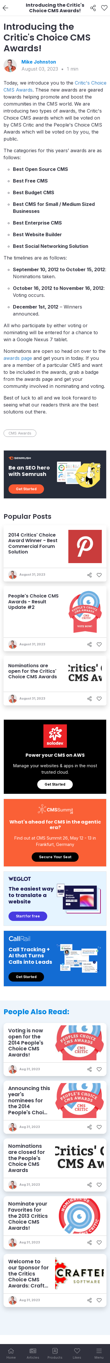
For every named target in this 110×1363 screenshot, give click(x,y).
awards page (18, 358)
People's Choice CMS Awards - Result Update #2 (33, 601)
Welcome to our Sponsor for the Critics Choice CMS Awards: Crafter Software (29, 1276)
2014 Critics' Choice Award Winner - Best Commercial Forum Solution (32, 543)
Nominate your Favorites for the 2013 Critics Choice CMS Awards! (28, 1215)
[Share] (93, 8)
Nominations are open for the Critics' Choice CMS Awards (32, 671)
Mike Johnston (38, 62)
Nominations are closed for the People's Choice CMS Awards (26, 1158)
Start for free (28, 916)
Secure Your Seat (55, 857)
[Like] (104, 8)
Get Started (26, 489)
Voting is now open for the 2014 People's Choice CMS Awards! (25, 1042)
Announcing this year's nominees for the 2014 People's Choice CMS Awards (29, 1103)
